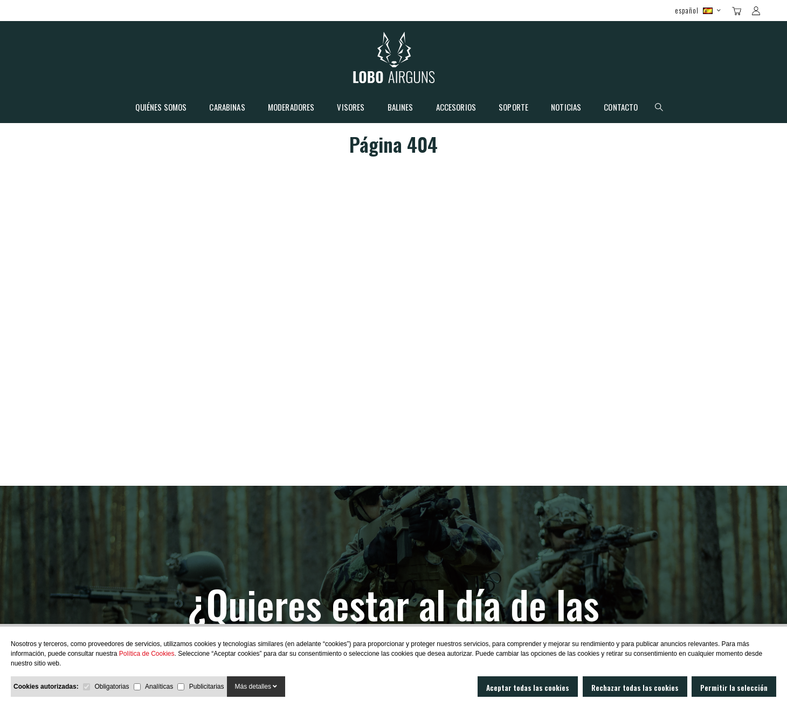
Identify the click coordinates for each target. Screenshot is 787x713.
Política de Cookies (147, 653)
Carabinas (227, 108)
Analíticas (159, 686)
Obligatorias (111, 686)
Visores (350, 108)
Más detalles (256, 686)
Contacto (621, 108)
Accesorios (456, 108)
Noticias (566, 108)
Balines (400, 108)
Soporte (513, 108)
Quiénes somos (161, 108)
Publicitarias (206, 686)
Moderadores (291, 108)
